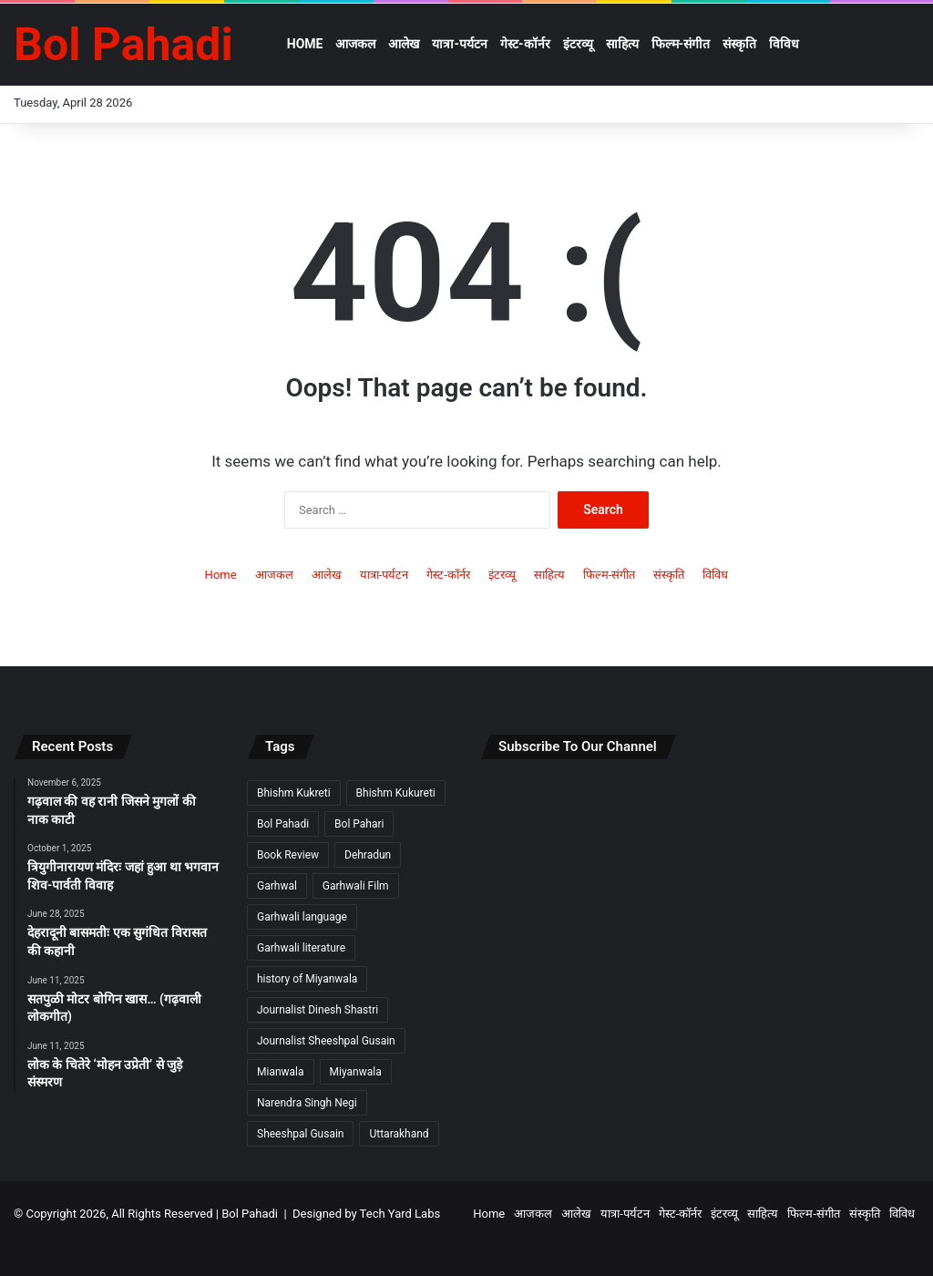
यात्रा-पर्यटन (459, 43)
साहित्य (622, 43)
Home (305, 43)
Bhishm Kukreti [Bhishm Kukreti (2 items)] (294, 793)
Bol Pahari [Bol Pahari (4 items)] (359, 824)
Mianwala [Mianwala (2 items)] (280, 1071)
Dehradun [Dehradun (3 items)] (367, 855)
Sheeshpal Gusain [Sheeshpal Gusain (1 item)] (300, 1133)
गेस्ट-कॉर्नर (525, 43)
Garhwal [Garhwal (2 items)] (277, 886)
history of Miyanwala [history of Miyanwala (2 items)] (307, 978)
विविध (784, 43)
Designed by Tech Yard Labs (366, 1213)
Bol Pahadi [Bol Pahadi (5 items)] (283, 824)
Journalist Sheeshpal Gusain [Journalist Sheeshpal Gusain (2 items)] (326, 1040)
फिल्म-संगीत (681, 43)
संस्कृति (739, 43)
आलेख (403, 43)
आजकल (355, 43)
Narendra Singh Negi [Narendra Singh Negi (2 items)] (307, 1102)
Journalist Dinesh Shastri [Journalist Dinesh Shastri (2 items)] (317, 1009)
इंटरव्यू (578, 43)
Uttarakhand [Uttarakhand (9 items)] (398, 1133)
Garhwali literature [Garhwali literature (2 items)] (301, 948)
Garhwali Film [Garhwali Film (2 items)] (356, 886)
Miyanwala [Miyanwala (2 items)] (356, 1071)
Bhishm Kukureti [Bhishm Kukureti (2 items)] (396, 793)
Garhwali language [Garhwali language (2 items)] (302, 917)
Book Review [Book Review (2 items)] (288, 855)
